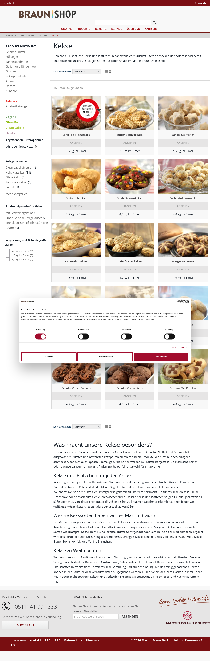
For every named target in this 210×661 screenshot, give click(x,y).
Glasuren (12, 71)
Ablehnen (49, 357)
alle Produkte (27, 35)
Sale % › (11, 101)
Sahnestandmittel (17, 62)
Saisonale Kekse (16, 182)
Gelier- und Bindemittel (21, 66)
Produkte (83, 28)
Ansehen (76, 143)
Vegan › (11, 117)
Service (116, 28)
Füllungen (12, 57)
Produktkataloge (16, 106)
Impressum (18, 640)
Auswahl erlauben (105, 357)
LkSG (13, 645)
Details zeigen (178, 347)
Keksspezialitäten (17, 76)
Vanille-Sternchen (183, 135)
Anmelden (201, 3)
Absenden (130, 616)
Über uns (133, 28)
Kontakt (9, 3)
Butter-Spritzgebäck (130, 135)
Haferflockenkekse (129, 261)
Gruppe (66, 28)
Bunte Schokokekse (129, 198)
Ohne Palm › (14, 122)
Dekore (10, 86)
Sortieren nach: (62, 71)
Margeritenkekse (183, 261)
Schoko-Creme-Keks (130, 388)
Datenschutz (73, 640)
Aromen (11, 81)
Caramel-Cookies (76, 261)
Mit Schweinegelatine (19, 213)
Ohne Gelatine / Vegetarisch (24, 218)
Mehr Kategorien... (18, 194)
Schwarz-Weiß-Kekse (183, 388)
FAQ (48, 640)
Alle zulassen (161, 357)
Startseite (11, 35)
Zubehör (11, 91)
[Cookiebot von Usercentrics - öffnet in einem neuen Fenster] (172, 301)
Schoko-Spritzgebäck (76, 135)
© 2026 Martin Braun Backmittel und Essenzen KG (167, 640)
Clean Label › (15, 127)
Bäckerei (43, 35)
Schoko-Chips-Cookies (76, 388)
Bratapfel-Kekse (76, 198)
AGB (57, 640)
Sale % (10, 187)
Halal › (10, 133)
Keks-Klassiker (15, 172)
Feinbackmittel (15, 52)
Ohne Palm (13, 177)
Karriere (151, 28)
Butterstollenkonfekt (183, 198)
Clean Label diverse (18, 167)
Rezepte (101, 28)
